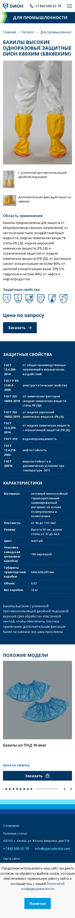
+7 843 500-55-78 (48, 6)
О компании (11, 826)
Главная (9, 32)
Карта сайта (11, 858)
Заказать (20, 327)
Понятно (37, 903)
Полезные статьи (15, 833)
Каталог (28, 32)
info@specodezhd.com (52, 849)
